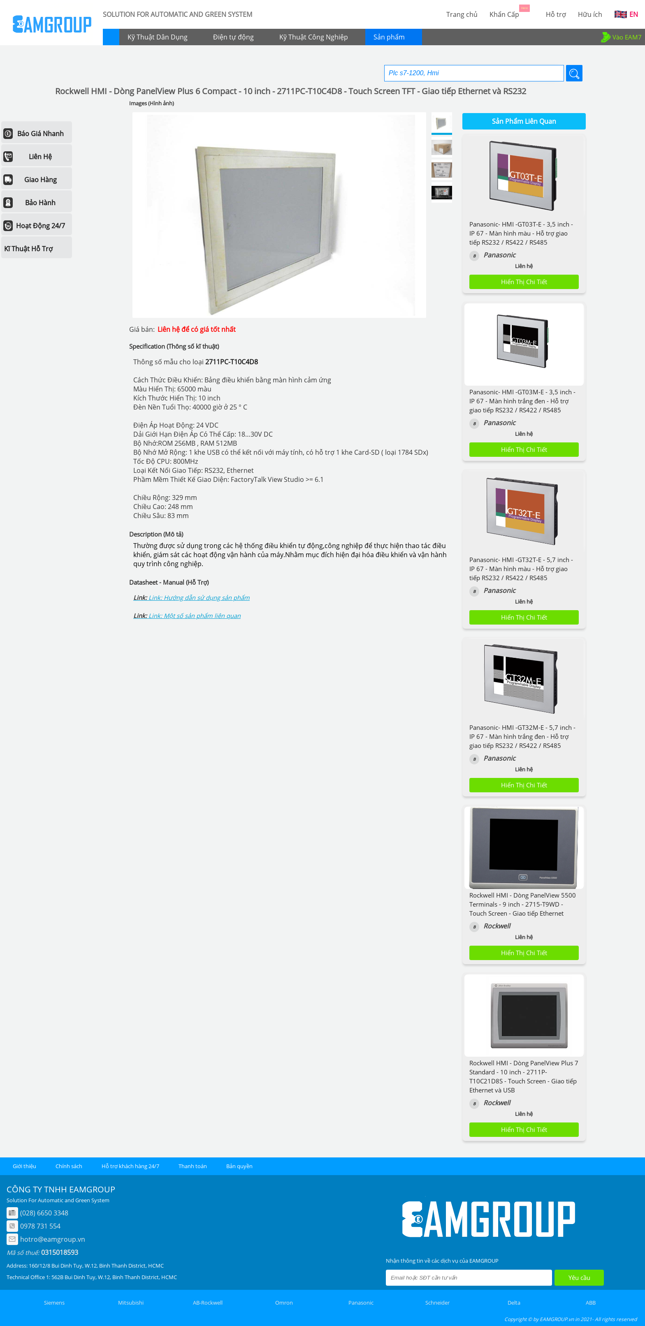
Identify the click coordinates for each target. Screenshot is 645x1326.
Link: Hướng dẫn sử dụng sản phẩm (199, 597)
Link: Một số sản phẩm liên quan (194, 615)
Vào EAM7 (620, 37)
